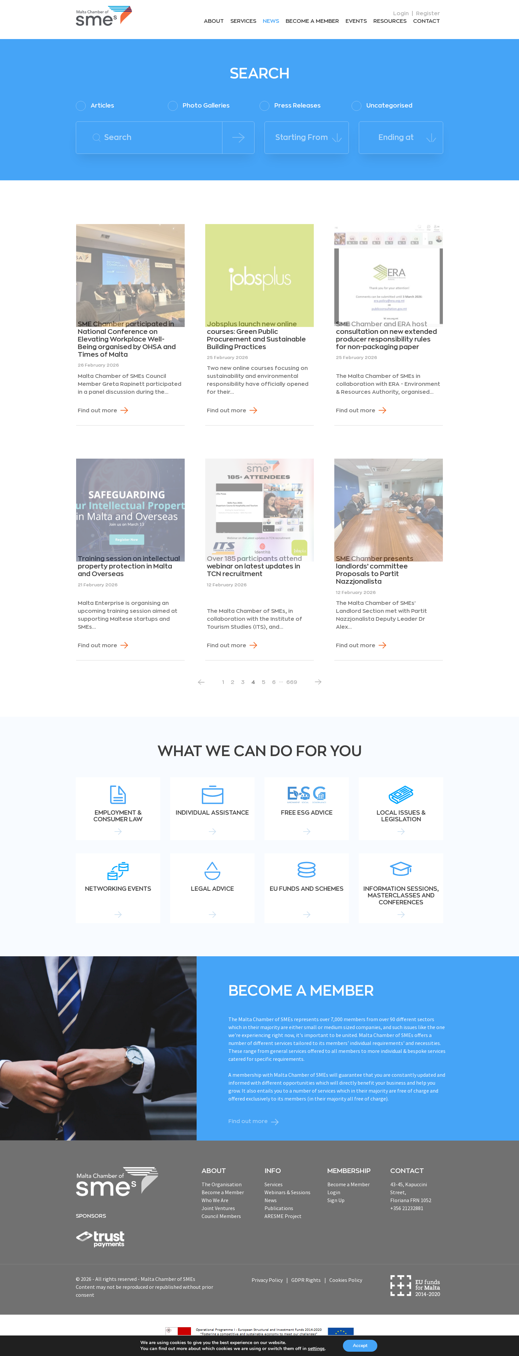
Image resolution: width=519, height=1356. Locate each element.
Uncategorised (382, 106)
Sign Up (336, 1200)
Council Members (221, 1216)
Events (356, 21)
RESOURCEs (389, 21)
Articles (95, 106)
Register (428, 13)
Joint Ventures (218, 1208)
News (271, 21)
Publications (278, 1208)
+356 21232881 (406, 1208)
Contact (426, 21)
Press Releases (290, 106)
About (214, 21)
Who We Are (215, 1200)
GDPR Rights (306, 1280)
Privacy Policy (267, 1280)
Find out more (97, 410)
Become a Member (312, 21)
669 (291, 682)
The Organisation (222, 1184)
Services (243, 21)
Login (401, 13)
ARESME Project (283, 1216)
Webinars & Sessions (287, 1192)
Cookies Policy (345, 1280)
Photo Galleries (199, 106)
